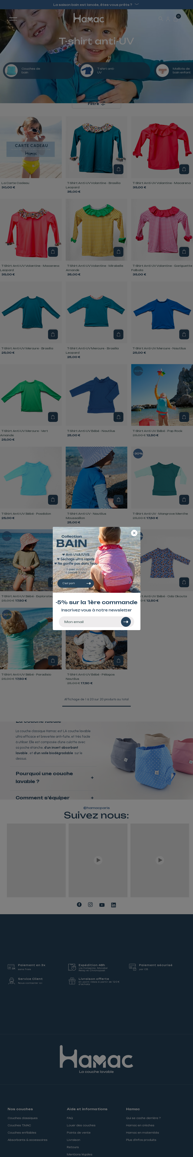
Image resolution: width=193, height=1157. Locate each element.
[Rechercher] (126, 622)
